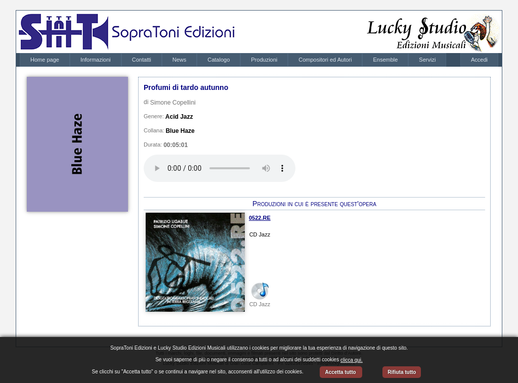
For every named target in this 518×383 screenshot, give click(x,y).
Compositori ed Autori (325, 60)
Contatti (141, 60)
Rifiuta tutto (401, 372)
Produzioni (264, 60)
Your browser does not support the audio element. (219, 168)
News (179, 60)
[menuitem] (45, 60)
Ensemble (385, 60)
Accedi (479, 60)
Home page (44, 60)
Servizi (427, 60)
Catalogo (218, 60)
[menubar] (233, 60)
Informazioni (95, 60)
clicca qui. (351, 360)
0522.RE (260, 218)
